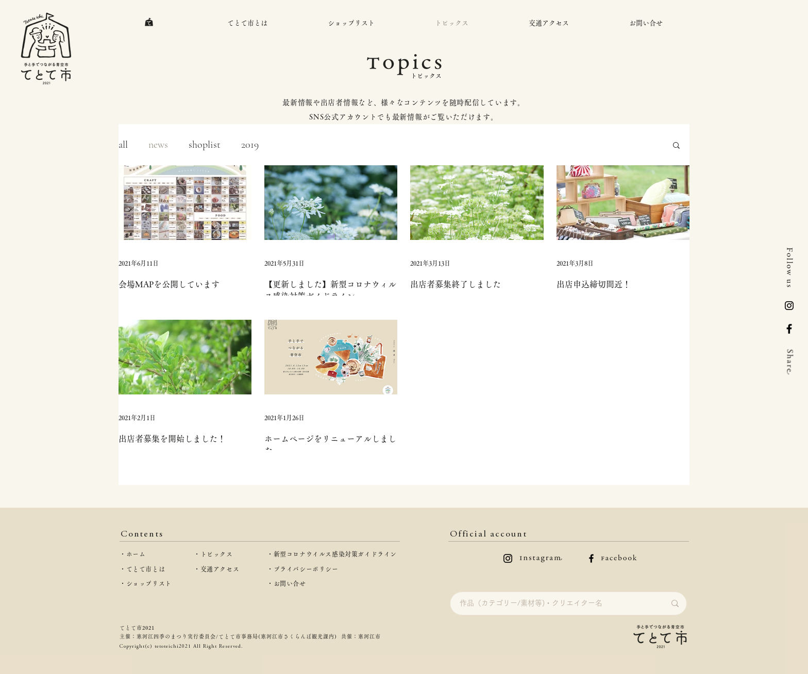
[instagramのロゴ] (507, 558)
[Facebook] (789, 328)
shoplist (205, 145)
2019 (250, 145)
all (123, 145)
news (158, 145)
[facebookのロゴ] (591, 558)
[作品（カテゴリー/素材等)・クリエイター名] (555, 603)
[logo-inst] (789, 305)
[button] (676, 146)
